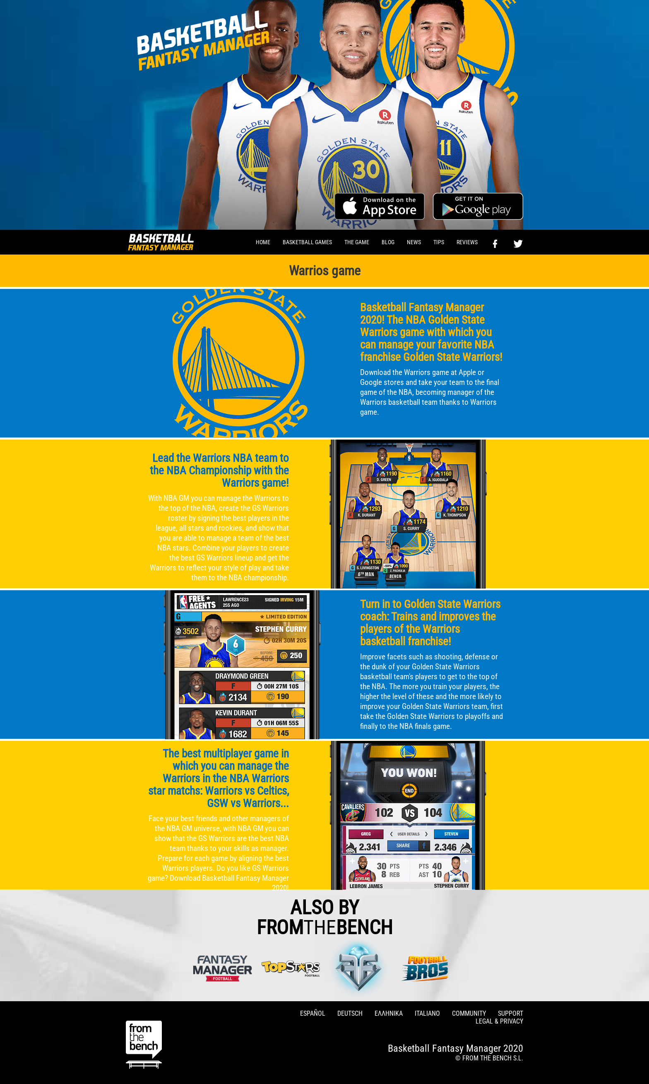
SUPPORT (510, 1013)
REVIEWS (467, 242)
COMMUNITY (469, 1013)
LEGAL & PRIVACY (499, 1021)
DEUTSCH (350, 1013)
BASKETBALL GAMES (307, 242)
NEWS (414, 242)
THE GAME (356, 242)
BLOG (388, 242)
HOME (263, 242)
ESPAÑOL (312, 1013)
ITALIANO (427, 1013)
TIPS (438, 242)
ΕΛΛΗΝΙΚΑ (389, 1013)
